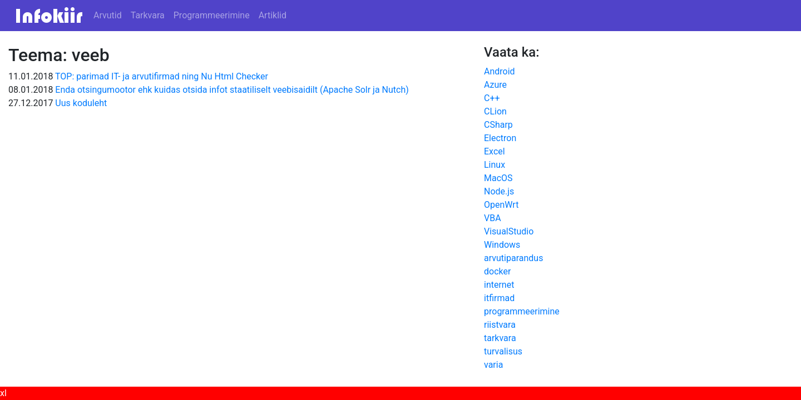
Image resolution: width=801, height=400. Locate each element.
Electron (500, 138)
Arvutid (107, 15)
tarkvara (500, 338)
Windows (502, 244)
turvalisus (503, 351)
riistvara (500, 324)
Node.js (499, 191)
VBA (492, 218)
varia (493, 364)
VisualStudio (508, 231)
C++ (492, 98)
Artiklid (272, 15)
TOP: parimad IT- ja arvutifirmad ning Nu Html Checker (161, 76)
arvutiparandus (513, 258)
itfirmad (499, 298)
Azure (495, 84)
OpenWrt (501, 204)
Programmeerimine (212, 15)
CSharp (498, 124)
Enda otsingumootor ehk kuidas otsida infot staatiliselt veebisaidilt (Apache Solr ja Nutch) (231, 89)
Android (499, 71)
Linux (494, 164)
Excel (494, 151)
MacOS (498, 178)
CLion (495, 111)
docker (497, 271)
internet (499, 284)
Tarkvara (148, 15)
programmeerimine (522, 311)
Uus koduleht (81, 103)
